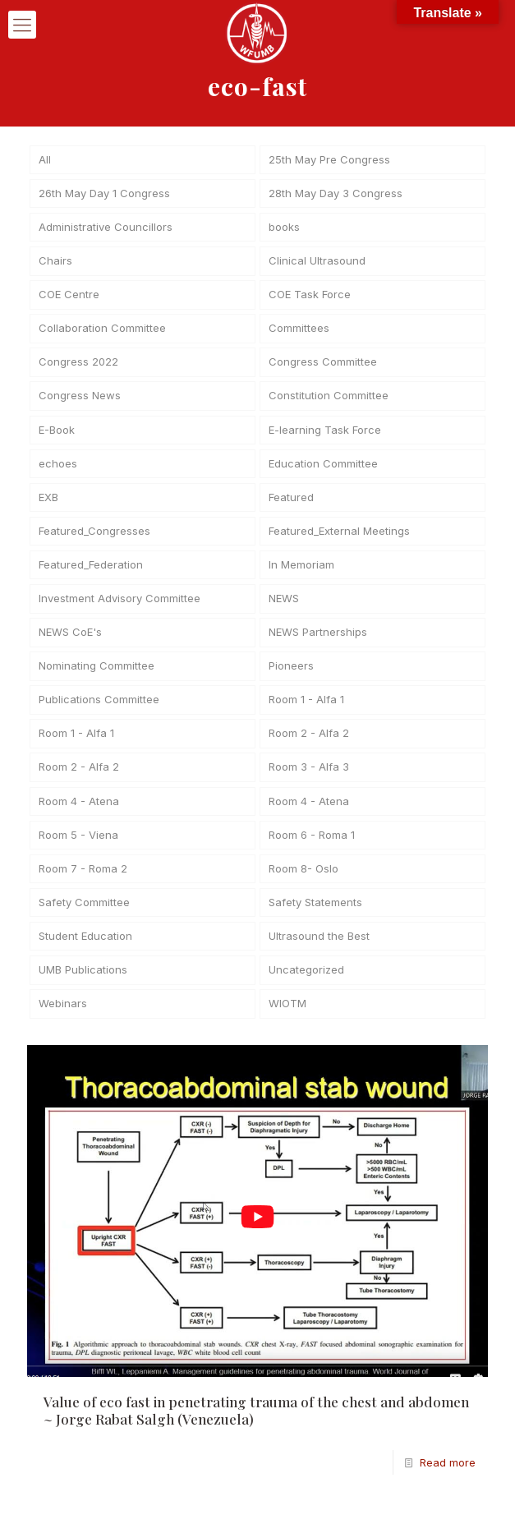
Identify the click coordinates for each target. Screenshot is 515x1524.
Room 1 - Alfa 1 (306, 706)
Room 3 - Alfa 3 (309, 774)
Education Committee (323, 467)
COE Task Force (310, 296)
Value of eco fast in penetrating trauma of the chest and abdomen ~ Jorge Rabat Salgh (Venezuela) (256, 1421)
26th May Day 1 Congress (104, 193)
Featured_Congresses (94, 535)
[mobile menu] (22, 25)
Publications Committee (99, 706)
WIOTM (287, 1014)
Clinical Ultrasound (317, 262)
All (45, 160)
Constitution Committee (329, 399)
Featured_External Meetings (339, 535)
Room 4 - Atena (79, 809)
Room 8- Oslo (303, 877)
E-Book (57, 433)
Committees (299, 331)
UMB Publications (83, 980)
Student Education (85, 945)
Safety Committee (84, 912)
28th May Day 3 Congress (335, 193)
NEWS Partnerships (318, 638)
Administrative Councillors (105, 228)
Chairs (55, 262)
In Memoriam (301, 570)
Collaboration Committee (102, 331)
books (284, 228)
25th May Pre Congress (329, 160)
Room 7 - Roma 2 (83, 877)
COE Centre (69, 296)
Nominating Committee (96, 672)
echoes (58, 467)
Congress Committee (323, 364)
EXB (48, 502)
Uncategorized (306, 980)
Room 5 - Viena (78, 843)
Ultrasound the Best (319, 945)
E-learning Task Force (325, 433)
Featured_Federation (91, 570)
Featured (291, 502)
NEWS (284, 604)
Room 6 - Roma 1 (312, 843)
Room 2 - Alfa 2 (309, 741)
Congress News (80, 399)
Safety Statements (315, 912)
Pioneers (291, 672)
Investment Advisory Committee (119, 604)
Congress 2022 (78, 364)
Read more (448, 1473)
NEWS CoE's (70, 638)
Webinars (63, 1014)
